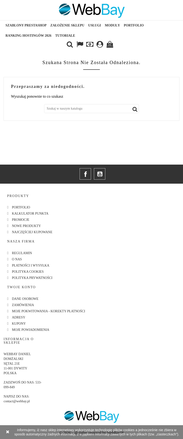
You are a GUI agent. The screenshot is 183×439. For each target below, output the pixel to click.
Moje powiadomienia (30, 330)
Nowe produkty (26, 226)
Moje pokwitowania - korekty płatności (48, 311)
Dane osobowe (25, 299)
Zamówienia (23, 305)
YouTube (99, 173)
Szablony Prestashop (25, 25)
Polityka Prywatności (32, 278)
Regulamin (22, 253)
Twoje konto (21, 287)
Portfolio (134, 25)
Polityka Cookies (28, 271)
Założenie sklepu (67, 25)
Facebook (85, 173)
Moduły (112, 25)
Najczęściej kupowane (32, 232)
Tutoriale (65, 35)
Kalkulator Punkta (30, 213)
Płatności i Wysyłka (30, 265)
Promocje (20, 220)
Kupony (19, 323)
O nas (17, 259)
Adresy (18, 317)
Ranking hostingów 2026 (28, 35)
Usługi (94, 25)
